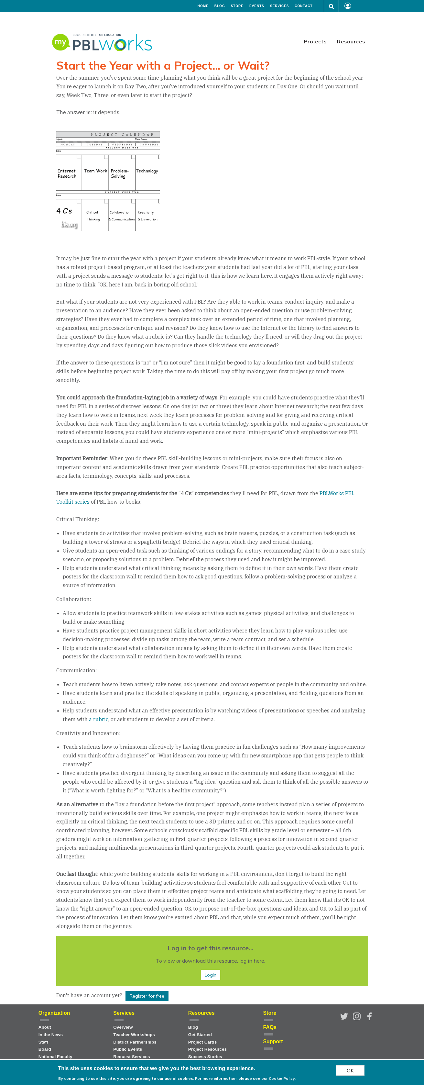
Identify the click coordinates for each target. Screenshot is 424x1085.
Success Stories (205, 1056)
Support (273, 1041)
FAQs (270, 1027)
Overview (123, 1027)
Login (210, 975)
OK (350, 1071)
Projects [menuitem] (315, 41)
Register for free (147, 996)
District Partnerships (135, 1042)
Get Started (200, 1034)
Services (279, 6)
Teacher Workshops (134, 1034)
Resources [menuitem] (351, 41)
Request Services (131, 1056)
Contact (303, 6)
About (44, 1027)
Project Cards (202, 1042)
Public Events (127, 1049)
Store (237, 6)
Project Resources (207, 1049)
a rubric (98, 719)
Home (203, 6)
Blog (219, 6)
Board (44, 1049)
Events (256, 6)
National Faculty (55, 1056)
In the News (50, 1034)
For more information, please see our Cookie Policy (245, 1079)
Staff (43, 1042)
